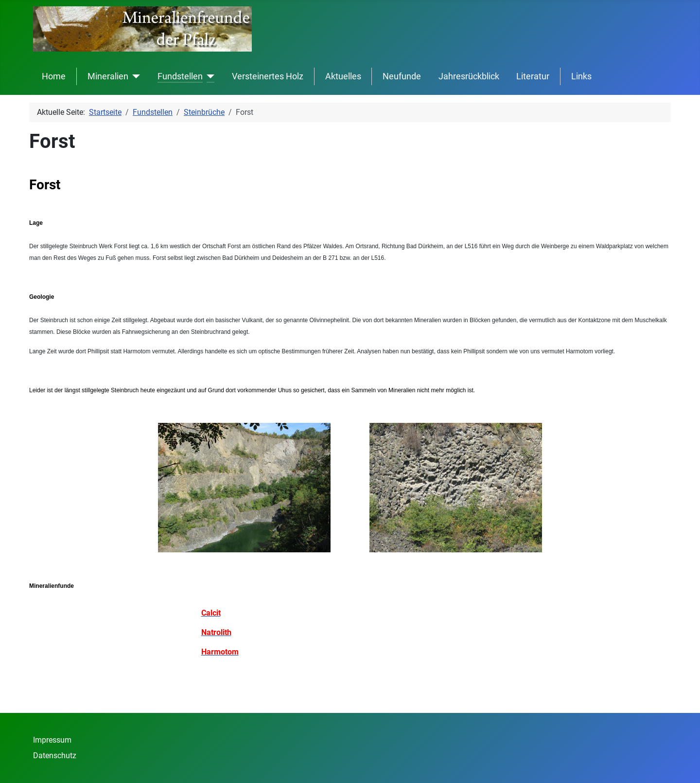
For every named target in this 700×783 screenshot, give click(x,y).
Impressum (52, 740)
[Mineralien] (134, 76)
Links (581, 76)
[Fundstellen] (209, 76)
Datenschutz (54, 755)
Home (54, 76)
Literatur (532, 76)
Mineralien (108, 76)
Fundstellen (180, 76)
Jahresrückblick (468, 76)
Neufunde (402, 76)
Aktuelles (343, 76)
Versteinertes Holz (267, 76)
